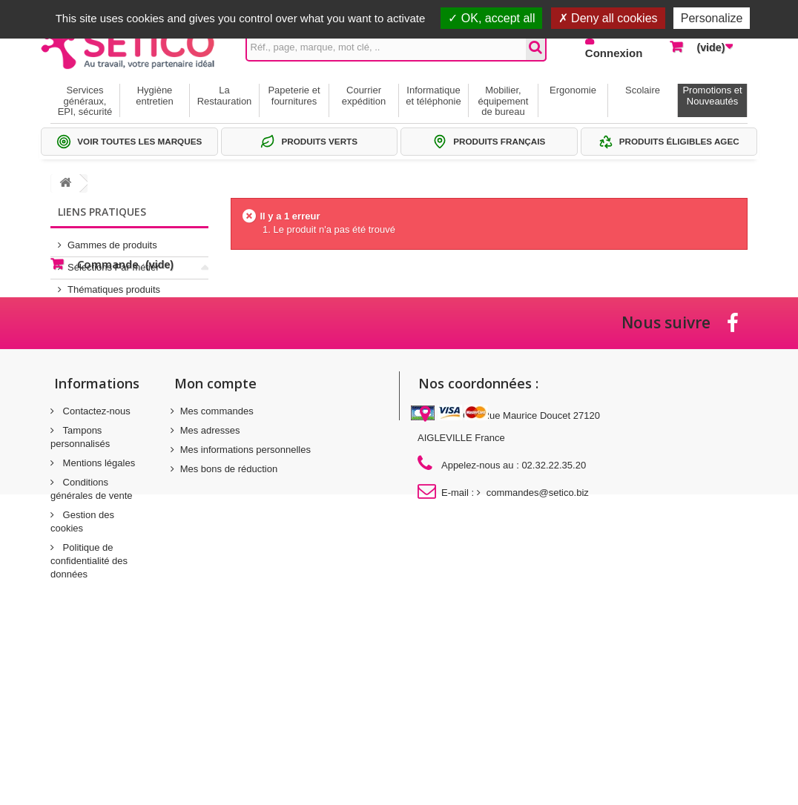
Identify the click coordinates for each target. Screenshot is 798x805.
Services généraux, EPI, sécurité (85, 101)
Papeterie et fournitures (294, 95)
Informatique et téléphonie (433, 95)
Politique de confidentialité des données (89, 703)
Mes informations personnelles (245, 591)
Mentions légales (97, 605)
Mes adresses (210, 572)
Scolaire (642, 90)
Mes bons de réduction (229, 611)
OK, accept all (491, 18)
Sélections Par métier (113, 261)
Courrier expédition (364, 95)
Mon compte (215, 525)
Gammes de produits (112, 239)
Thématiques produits (113, 283)
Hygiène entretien (155, 95)
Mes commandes (217, 553)
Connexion (614, 53)
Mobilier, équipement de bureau (503, 101)
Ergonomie (573, 90)
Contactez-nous (95, 553)
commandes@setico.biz (538, 634)
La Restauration (224, 95)
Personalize (712, 18)
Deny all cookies (608, 18)
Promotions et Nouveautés (712, 95)
